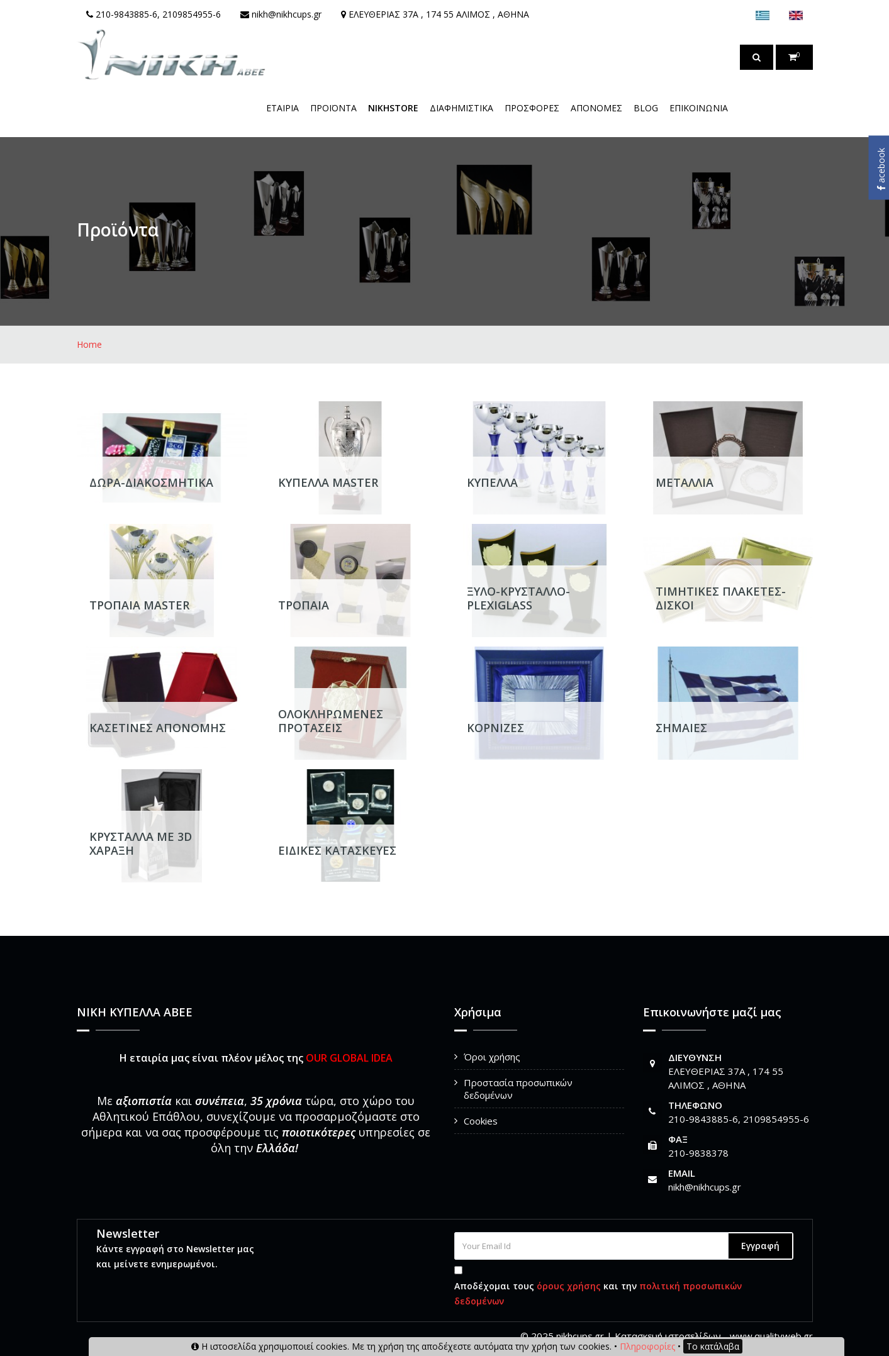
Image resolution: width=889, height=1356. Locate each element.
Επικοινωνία (698, 108)
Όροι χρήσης (492, 1056)
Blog (646, 108)
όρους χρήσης (569, 1286)
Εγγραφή (760, 1246)
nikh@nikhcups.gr (704, 1187)
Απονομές (596, 108)
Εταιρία (282, 108)
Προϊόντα (333, 108)
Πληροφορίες (647, 1346)
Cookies (481, 1120)
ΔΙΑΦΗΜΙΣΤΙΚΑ (461, 108)
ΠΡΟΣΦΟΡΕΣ (532, 108)
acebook (881, 169)
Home (89, 344)
